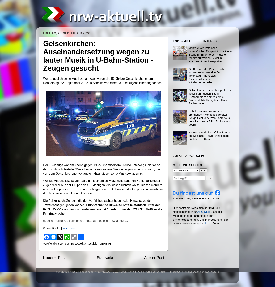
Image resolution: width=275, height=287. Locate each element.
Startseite (105, 257)
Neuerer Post (54, 257)
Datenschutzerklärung (206, 271)
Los (209, 178)
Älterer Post (154, 257)
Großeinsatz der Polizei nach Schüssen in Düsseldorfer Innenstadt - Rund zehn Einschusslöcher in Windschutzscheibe (206, 76)
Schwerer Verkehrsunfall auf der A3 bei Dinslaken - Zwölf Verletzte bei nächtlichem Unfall (210, 136)
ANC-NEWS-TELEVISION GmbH (115, 271)
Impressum (69, 228)
